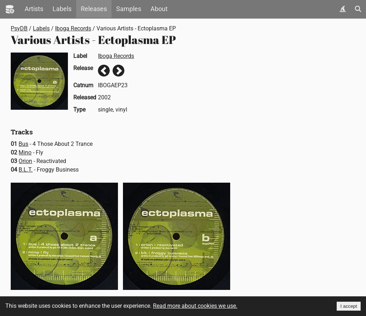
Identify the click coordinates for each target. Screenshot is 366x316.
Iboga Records (73, 28)
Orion (25, 161)
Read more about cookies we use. (195, 305)
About (159, 9)
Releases (94, 9)
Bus (23, 143)
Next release (118, 70)
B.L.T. (26, 169)
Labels (62, 9)
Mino (25, 152)
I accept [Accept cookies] (348, 306)
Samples (128, 9)
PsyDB (19, 28)
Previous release (104, 70)
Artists (34, 9)
